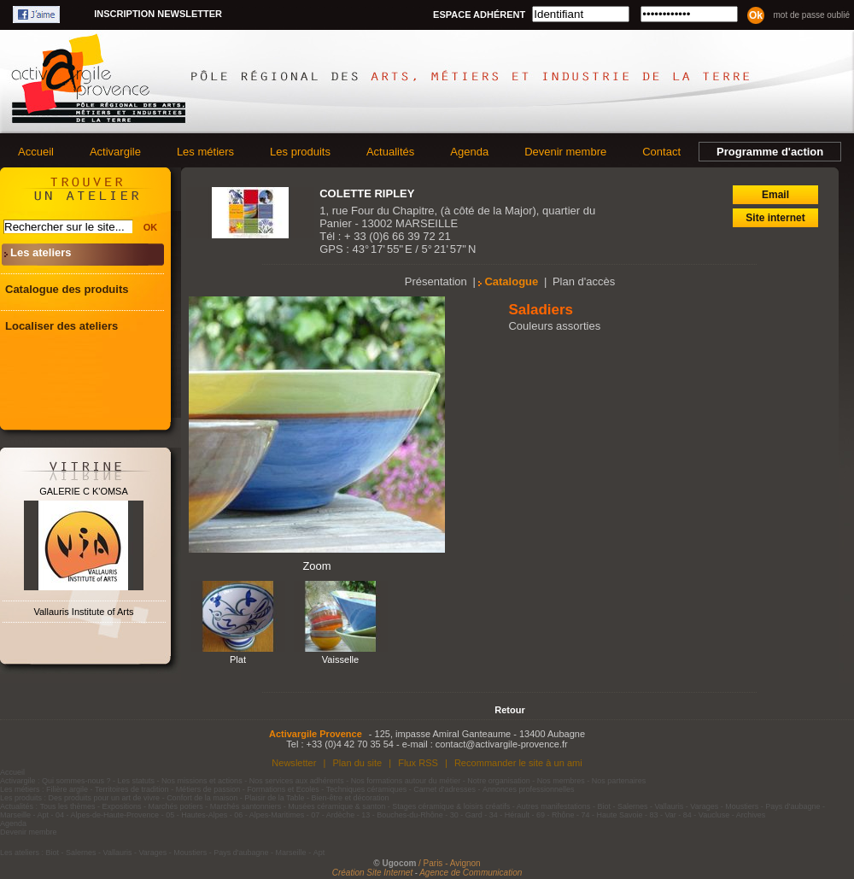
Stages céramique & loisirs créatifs (451, 806)
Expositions (122, 806)
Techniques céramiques (366, 789)
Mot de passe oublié (811, 15)
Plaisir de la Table (274, 798)
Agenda (469, 151)
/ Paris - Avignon (449, 863)
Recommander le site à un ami (518, 763)
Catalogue (511, 281)
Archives (751, 815)
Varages (704, 806)
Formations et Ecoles (283, 789)
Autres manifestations (554, 806)
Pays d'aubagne (792, 806)
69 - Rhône (555, 815)
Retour (509, 710)
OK (150, 227)
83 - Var (662, 815)
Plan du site (357, 763)
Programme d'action (770, 151)
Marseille (15, 815)
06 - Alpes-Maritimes (269, 815)
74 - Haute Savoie (611, 815)
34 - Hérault (509, 815)
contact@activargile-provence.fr (502, 744)
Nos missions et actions (202, 780)
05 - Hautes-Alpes (196, 815)
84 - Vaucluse (706, 815)
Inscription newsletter (158, 14)
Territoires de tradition (132, 789)
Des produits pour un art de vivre (105, 798)
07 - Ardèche (332, 815)
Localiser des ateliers (61, 325)
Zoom (316, 566)
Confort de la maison (202, 798)
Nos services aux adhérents (296, 780)
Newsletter (294, 763)
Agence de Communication (470, 872)
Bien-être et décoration (350, 798)
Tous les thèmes (68, 806)
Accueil (36, 151)
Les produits (300, 151)
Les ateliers (41, 252)
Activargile (115, 151)
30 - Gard (466, 815)
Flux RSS (418, 763)
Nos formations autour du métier (406, 780)
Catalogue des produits (66, 289)
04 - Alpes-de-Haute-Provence (107, 815)
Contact (661, 151)
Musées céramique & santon (336, 806)
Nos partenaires (619, 780)
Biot (604, 806)
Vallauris (668, 806)
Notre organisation (498, 780)
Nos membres (561, 780)
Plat (238, 659)
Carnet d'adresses (444, 789)
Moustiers (741, 806)
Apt (44, 815)
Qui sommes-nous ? (76, 780)
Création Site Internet (372, 872)
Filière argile (67, 789)
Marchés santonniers (246, 806)
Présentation (436, 281)
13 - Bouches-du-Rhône (402, 815)
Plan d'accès (584, 281)
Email (775, 195)
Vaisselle (340, 659)
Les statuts (136, 780)
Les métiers (205, 151)
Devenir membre (565, 151)
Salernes (632, 806)
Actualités (390, 151)
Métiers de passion (209, 789)
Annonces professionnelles (529, 789)
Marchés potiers (176, 806)
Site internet (775, 218)
